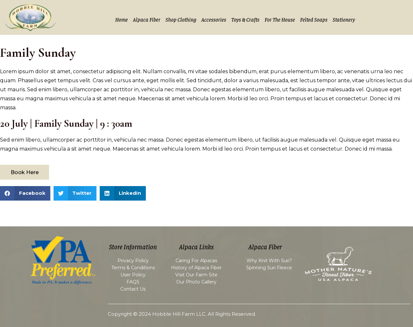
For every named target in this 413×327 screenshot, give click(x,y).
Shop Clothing (181, 19)
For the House (280, 19)
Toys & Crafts (245, 19)
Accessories (213, 19)
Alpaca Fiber (146, 19)
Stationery (344, 19)
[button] (25, 193)
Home (121, 19)
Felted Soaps (313, 19)
